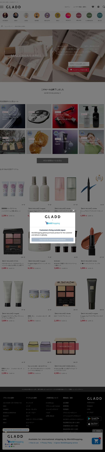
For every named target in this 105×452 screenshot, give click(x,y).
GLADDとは (50, 403)
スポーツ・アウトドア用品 (34, 419)
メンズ (28, 406)
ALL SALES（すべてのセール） (13, 403)
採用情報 (66, 406)
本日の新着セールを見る (52, 160)
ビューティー (30, 422)
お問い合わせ (50, 416)
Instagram (90, 406)
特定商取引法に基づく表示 (71, 422)
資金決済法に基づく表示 (70, 429)
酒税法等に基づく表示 (70, 432)
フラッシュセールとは (53, 406)
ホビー (28, 416)
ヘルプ (48, 412)
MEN (4, 406)
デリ (27, 426)
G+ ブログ (90, 412)
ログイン (67, 7)
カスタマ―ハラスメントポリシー (73, 419)
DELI (4, 422)
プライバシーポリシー (70, 412)
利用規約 (66, 409)
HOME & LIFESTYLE (9, 412)
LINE (88, 409)
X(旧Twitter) (90, 402)
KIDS (4, 419)
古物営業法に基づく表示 (70, 426)
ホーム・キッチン (31, 409)
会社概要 (66, 403)
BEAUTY (6, 416)
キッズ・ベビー (31, 412)
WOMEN (6, 409)
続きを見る (78, 54)
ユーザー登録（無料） (80, 7)
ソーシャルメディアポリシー (72, 416)
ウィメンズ (29, 403)
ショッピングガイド (52, 409)
